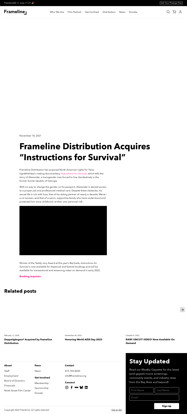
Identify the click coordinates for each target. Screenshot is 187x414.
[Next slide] (182, 309)
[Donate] (133, 12)
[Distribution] (109, 12)
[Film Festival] (74, 12)
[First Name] (141, 390)
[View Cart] (174, 11)
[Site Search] (168, 11)
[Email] (154, 398)
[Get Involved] (92, 12)
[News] (122, 12)
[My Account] (180, 11)
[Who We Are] (57, 12)
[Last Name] (167, 390)
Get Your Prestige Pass (171, 3)
